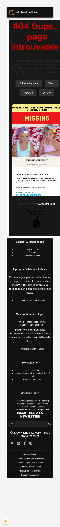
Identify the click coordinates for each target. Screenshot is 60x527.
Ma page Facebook (28, 407)
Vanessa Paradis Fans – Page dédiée (32, 410)
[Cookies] (6, 521)
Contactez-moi (46, 204)
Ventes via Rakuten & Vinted (32, 300)
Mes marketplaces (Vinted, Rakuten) (33, 401)
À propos (33, 252)
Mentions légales (32, 255)
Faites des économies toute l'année (32, 404)
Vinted (51, 83)
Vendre (47, 92)
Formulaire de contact (32, 379)
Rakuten (28, 92)
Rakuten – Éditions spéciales (33, 325)
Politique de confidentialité (32, 349)
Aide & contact (32, 249)
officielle (41, 407)
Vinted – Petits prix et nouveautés (32, 322)
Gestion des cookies (30, 475)
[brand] (24, 12)
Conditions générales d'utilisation (30, 458)
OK (50, 424)
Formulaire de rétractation (30, 467)
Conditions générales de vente (30, 462)
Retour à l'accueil (28, 83)
